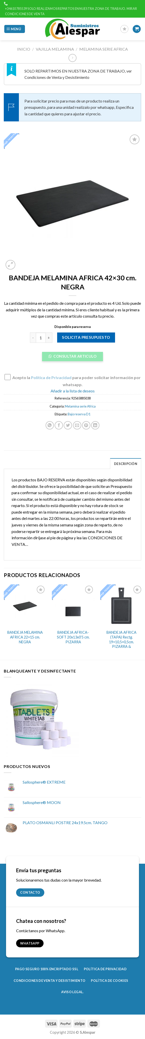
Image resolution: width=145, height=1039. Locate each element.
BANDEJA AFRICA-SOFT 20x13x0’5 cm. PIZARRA (73, 637)
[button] (72, 358)
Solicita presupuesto (86, 337)
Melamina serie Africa (103, 49)
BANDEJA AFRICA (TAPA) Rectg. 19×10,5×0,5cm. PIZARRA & (121, 639)
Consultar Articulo (74, 356)
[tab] (125, 463)
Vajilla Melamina (55, 49)
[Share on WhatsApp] (50, 425)
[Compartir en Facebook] (59, 425)
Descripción (125, 464)
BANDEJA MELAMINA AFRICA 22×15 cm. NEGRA (25, 637)
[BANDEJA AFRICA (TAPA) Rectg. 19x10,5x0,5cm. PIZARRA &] (121, 605)
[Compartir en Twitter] (68, 425)
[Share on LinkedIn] (95, 425)
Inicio (23, 49)
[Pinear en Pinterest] (86, 425)
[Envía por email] (77, 425)
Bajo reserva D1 (79, 414)
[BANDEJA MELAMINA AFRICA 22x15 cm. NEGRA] (25, 605)
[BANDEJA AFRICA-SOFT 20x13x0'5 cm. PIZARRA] (73, 605)
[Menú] (14, 29)
